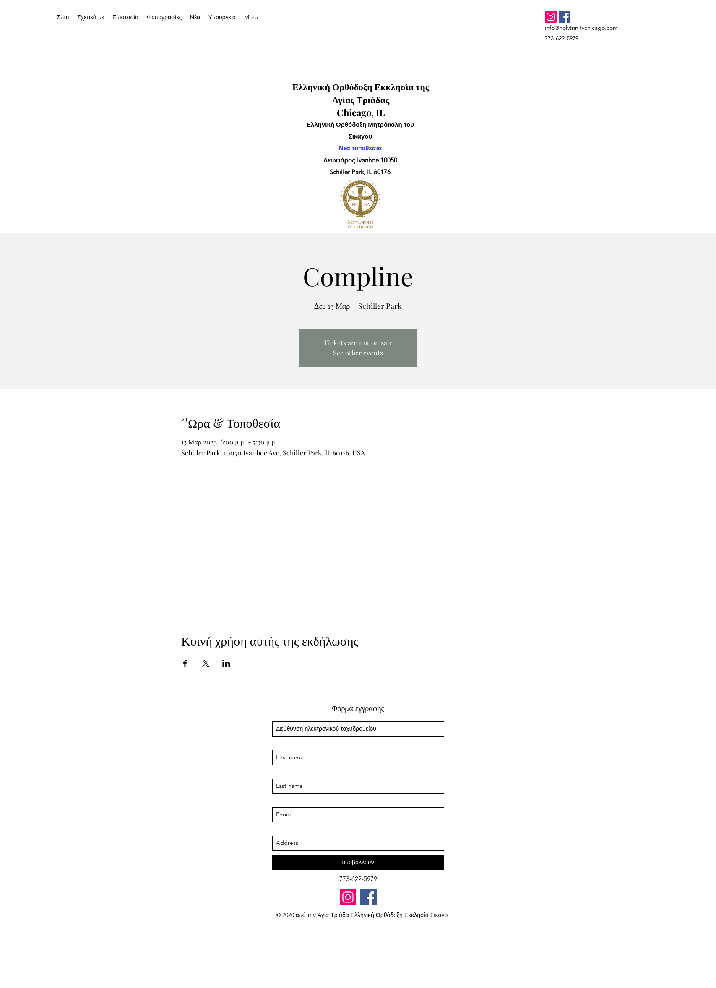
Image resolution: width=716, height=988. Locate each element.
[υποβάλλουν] (358, 862)
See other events (358, 352)
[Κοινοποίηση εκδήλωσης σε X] (206, 663)
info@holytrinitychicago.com (581, 27)
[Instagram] (551, 17)
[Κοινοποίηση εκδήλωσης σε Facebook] (185, 663)
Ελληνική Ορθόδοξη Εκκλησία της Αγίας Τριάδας (360, 93)
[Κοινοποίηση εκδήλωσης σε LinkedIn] (226, 663)
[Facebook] (564, 17)
